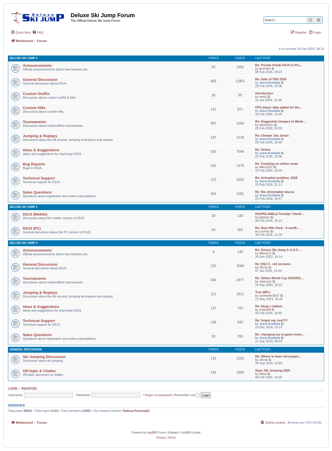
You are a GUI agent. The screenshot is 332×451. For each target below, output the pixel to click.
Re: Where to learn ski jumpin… (278, 356)
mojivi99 (265, 309)
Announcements (37, 65)
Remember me (186, 395)
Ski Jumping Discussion (44, 357)
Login (12, 388)
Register (29, 388)
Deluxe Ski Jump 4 (23, 58)
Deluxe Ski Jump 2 (23, 206)
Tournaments (34, 122)
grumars (265, 68)
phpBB (151, 432)
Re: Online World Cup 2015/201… (279, 278)
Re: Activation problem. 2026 (276, 177)
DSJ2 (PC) (32, 228)
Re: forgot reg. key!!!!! (271, 320)
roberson (265, 281)
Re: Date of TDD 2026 (270, 79)
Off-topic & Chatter (39, 371)
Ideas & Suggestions (41, 150)
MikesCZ (265, 253)
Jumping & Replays (40, 136)
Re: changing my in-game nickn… (280, 334)
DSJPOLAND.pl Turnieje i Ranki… (280, 213)
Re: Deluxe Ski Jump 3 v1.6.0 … (278, 250)
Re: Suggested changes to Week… (280, 121)
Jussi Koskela (269, 82)
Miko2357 (266, 167)
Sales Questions (37, 192)
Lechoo (264, 231)
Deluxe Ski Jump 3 (23, 243)
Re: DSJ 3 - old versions (273, 264)
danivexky (266, 124)
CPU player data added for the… (278, 107)
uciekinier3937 (269, 295)
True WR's (262, 292)
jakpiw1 (264, 217)
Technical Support (39, 178)
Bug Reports (34, 164)
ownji (262, 96)
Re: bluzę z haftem (268, 306)
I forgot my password (157, 395)
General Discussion (40, 79)
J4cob (263, 267)
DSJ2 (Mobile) (35, 214)
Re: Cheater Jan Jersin (272, 135)
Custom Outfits (36, 94)
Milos (263, 374)
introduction (264, 93)
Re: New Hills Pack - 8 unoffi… (277, 228)
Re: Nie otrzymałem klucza (274, 192)
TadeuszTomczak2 (136, 410)
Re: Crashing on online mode (276, 163)
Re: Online (263, 149)
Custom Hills (34, 108)
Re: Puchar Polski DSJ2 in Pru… (279, 65)
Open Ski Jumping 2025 (272, 370)
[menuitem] (37, 32)
